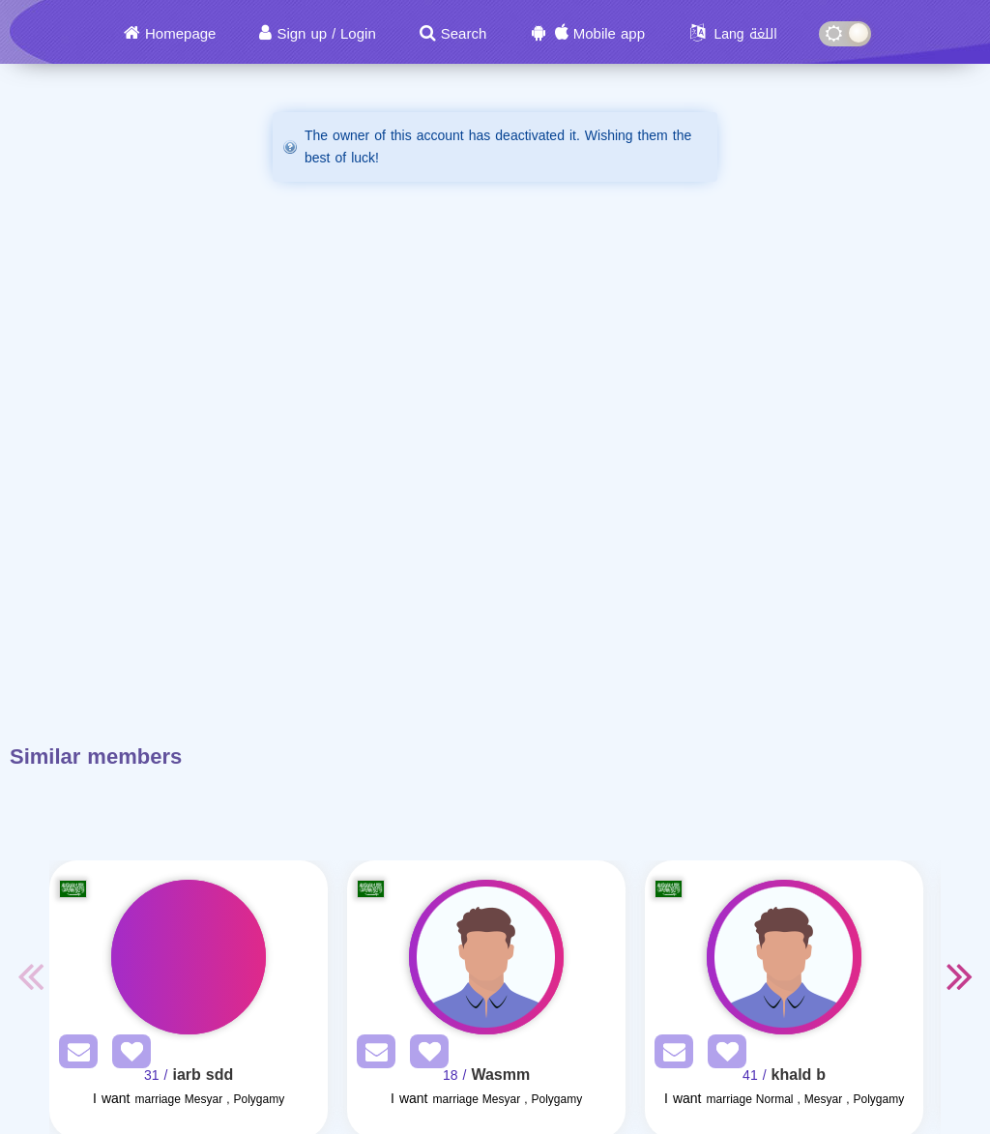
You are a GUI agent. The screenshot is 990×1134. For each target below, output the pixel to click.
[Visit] (188, 957)
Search (464, 33)
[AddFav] (126, 1055)
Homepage (180, 33)
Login (358, 33)
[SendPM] (73, 1055)
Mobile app (609, 33)
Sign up (302, 33)
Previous (29, 975)
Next (960, 975)
